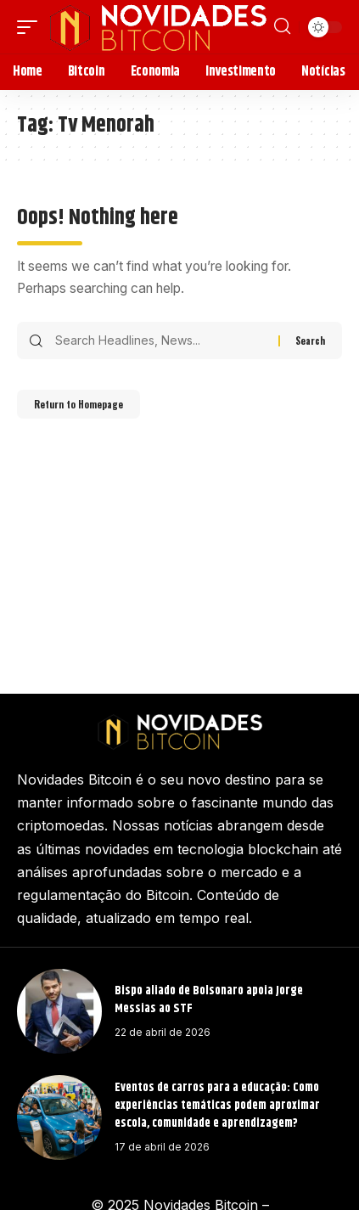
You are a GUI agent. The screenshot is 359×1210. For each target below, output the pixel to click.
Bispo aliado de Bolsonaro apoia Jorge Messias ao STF (209, 1000)
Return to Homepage (78, 404)
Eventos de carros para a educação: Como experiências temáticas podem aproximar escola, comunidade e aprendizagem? (217, 1105)
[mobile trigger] (31, 26)
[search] (282, 26)
